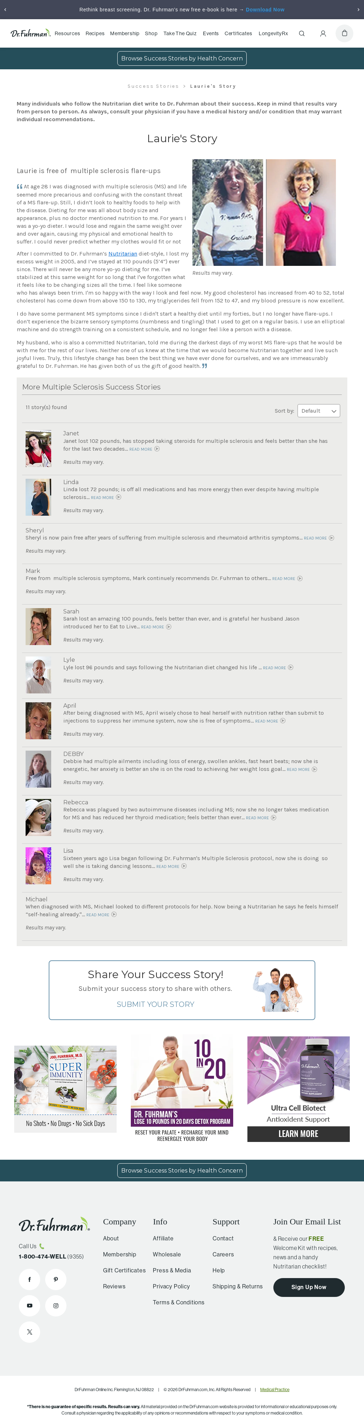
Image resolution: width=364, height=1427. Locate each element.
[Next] (358, 9)
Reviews (112, 1286)
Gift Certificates (122, 1270)
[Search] (302, 33)
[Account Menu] (323, 33)
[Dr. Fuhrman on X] (29, 1332)
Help (216, 1270)
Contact (220, 1238)
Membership (125, 33)
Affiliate (160, 1238)
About (109, 1238)
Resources (67, 33)
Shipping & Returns (235, 1286)
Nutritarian (122, 253)
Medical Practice (274, 1389)
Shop (151, 33)
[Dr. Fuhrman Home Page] (31, 33)
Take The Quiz (180, 33)
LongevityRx (273, 33)
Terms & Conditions (175, 1302)
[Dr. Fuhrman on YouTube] (29, 1305)
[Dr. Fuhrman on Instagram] (55, 1305)
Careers (220, 1254)
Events (211, 33)
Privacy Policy (168, 1286)
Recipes (95, 33)
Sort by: (307, 410)
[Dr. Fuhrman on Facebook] (29, 1279)
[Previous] (5, 9)
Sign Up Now (309, 1287)
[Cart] (344, 33)
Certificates (238, 33)
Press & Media (169, 1270)
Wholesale (164, 1254)
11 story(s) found (46, 407)
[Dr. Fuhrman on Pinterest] (55, 1279)
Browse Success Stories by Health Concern (182, 58)
